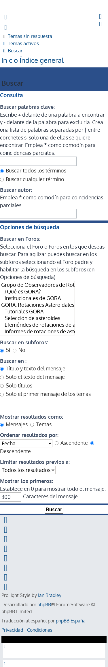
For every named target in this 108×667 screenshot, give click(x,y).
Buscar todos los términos (33, 170)
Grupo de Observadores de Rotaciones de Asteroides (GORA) (37, 285)
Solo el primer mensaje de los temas (45, 394)
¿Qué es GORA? (37, 291)
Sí (5, 350)
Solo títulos (16, 385)
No (19, 350)
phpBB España (71, 621)
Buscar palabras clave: (27, 107)
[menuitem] (100, 17)
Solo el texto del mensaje (32, 377)
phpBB (44, 604)
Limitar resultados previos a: (35, 462)
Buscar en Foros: (20, 239)
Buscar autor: (16, 190)
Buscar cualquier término (32, 179)
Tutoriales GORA (37, 311)
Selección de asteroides (37, 318)
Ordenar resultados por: (29, 435)
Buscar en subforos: (24, 342)
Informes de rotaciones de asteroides (37, 331)
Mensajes (14, 424)
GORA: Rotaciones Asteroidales (37, 305)
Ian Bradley (49, 595)
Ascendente (71, 443)
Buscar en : (13, 361)
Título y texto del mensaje (32, 368)
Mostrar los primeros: (26, 481)
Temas (41, 424)
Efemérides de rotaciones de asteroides (37, 324)
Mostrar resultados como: (31, 417)
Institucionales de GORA (37, 298)
